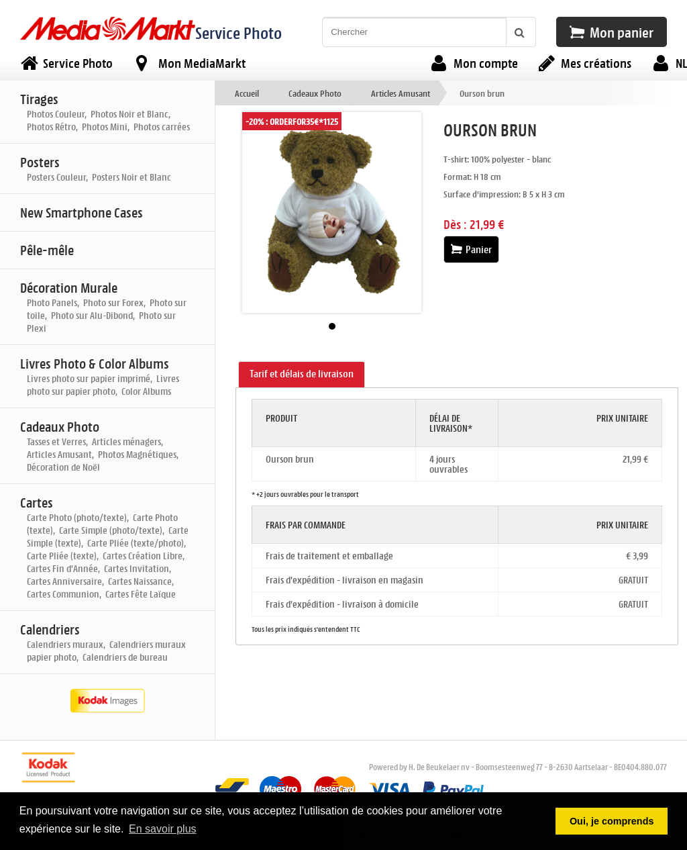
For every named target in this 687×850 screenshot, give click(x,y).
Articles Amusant (400, 93)
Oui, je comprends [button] (612, 821)
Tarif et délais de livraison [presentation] (302, 373)
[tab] (301, 374)
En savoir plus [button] (163, 829)
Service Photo (238, 32)
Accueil (247, 93)
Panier (471, 249)
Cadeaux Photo (314, 93)
